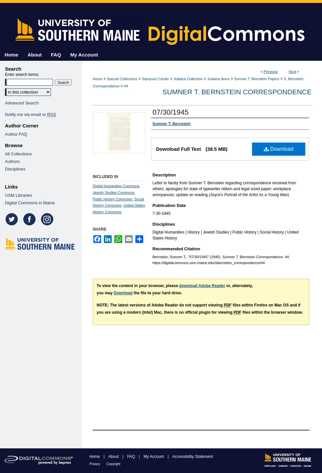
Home (97, 79)
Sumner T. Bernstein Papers (256, 79)
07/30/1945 (170, 112)
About (114, 456)
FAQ (131, 456)
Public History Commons (112, 199)
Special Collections (122, 79)
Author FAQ (16, 134)
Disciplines (15, 169)
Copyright (113, 464)
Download (279, 149)
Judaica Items (218, 79)
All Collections (18, 153)
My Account (154, 456)
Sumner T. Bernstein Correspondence (236, 92)
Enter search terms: (22, 74)
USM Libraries (18, 195)
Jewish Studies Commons (113, 192)
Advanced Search (22, 103)
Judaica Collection (188, 79)
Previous (271, 72)
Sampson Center (155, 79)
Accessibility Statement (192, 456)
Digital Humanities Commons (116, 186)
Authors (12, 161)
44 (126, 86)
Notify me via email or (30, 114)
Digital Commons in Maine (30, 202)
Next (292, 72)
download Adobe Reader (202, 285)
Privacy (95, 464)
